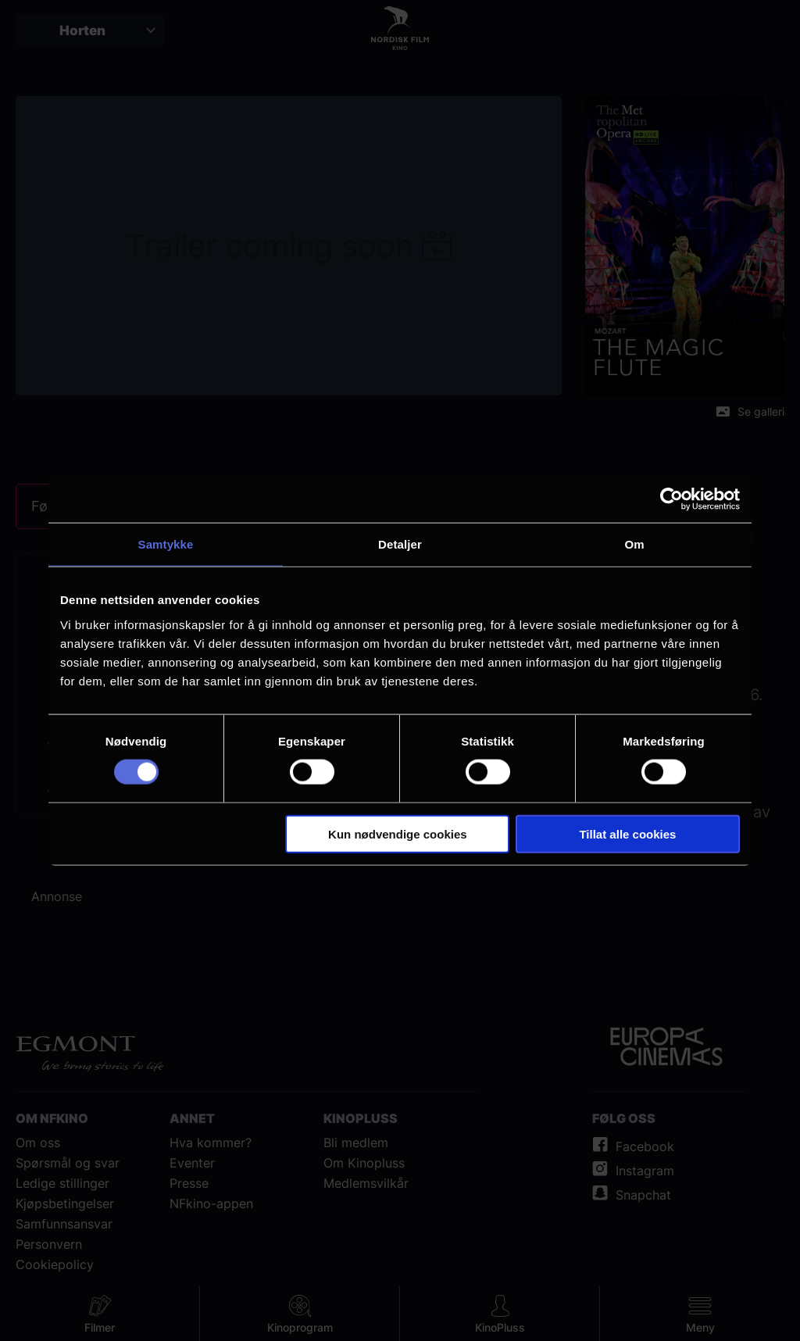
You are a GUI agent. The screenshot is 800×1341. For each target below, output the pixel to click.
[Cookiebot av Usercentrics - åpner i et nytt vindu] (671, 499)
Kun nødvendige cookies (397, 833)
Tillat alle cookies (627, 833)
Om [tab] (634, 544)
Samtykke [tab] (166, 544)
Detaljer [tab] (400, 544)
